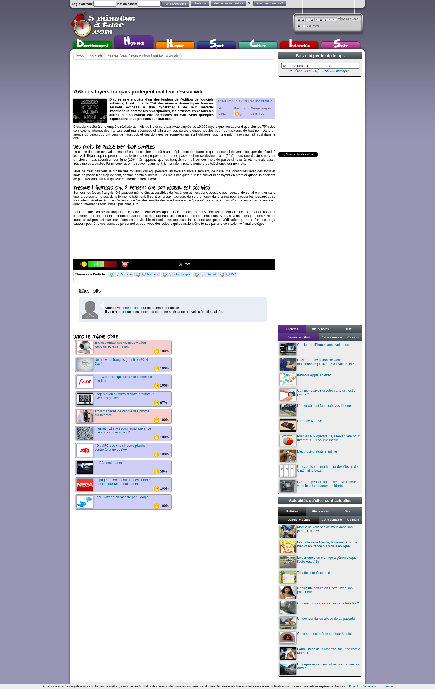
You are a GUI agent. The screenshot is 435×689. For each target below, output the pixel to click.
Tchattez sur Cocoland (305, 577)
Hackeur (152, 274)
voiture (329, 71)
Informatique (182, 274)
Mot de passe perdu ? (228, 3)
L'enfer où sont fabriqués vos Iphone (315, 410)
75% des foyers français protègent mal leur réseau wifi (143, 55)
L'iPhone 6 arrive (301, 425)
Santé (340, 45)
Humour (175, 45)
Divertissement (92, 45)
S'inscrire (200, 3)
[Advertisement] (174, 72)
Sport (216, 45)
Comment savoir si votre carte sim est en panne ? (318, 395)
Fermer (389, 686)
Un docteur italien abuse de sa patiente (317, 623)
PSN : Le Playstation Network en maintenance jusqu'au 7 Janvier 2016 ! (317, 364)
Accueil (80, 55)
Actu (298, 71)
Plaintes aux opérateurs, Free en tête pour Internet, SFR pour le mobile (320, 440)
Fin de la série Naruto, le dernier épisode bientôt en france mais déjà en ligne (318, 546)
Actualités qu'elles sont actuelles (320, 500)
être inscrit (130, 308)
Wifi (233, 274)
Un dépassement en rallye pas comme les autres (319, 668)
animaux (310, 71)
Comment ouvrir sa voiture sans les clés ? (319, 607)
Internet (211, 274)
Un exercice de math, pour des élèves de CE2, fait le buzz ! (319, 471)
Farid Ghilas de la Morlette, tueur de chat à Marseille (320, 653)
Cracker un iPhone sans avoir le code (316, 349)
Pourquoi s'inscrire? (269, 3)
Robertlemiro (263, 101)
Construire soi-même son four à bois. (316, 638)
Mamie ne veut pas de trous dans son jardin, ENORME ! (316, 531)
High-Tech (134, 42)
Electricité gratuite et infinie (308, 456)
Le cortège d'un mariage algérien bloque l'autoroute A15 (318, 562)
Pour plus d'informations (364, 686)
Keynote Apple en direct (306, 379)
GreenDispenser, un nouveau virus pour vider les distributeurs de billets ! (318, 486)
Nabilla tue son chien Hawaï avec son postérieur (316, 592)
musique (342, 71)
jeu (320, 71)
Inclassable (299, 45)
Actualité (126, 274)
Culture (257, 45)
